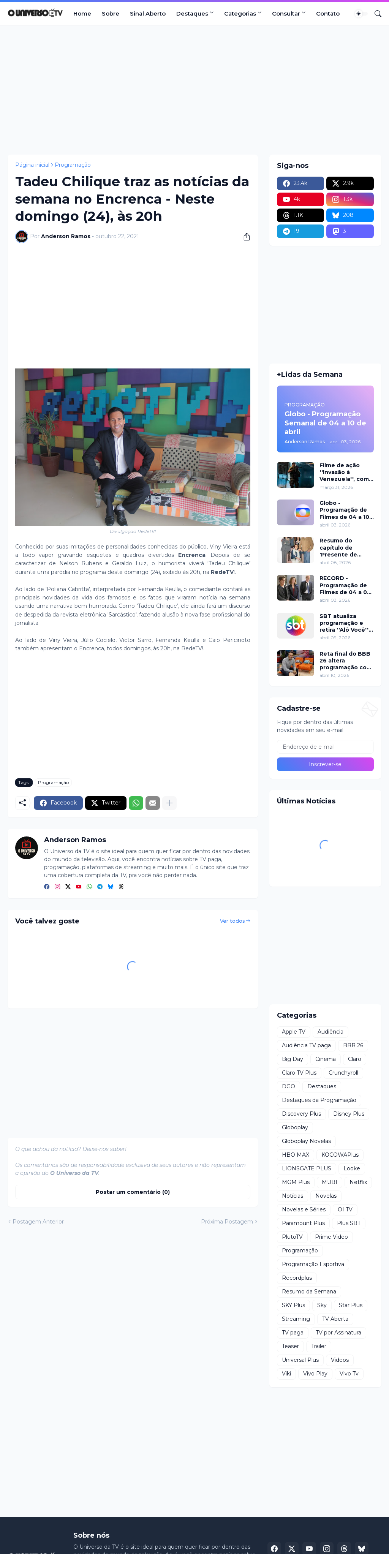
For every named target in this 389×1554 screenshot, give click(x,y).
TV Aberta (335, 1318)
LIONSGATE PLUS (306, 1168)
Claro (354, 1059)
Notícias (292, 1195)
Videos (340, 1359)
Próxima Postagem (227, 1221)
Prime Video (331, 1236)
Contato (328, 13)
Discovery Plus (301, 1113)
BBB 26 (353, 1045)
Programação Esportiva (313, 1264)
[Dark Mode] (361, 13)
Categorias (240, 13)
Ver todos (232, 921)
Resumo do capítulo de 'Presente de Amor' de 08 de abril (341, 547)
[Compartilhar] (243, 236)
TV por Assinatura (338, 1332)
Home (82, 13)
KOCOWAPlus (340, 1154)
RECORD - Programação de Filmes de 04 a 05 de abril (344, 585)
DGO (288, 1086)
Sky (322, 1305)
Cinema (325, 1059)
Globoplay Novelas (306, 1141)
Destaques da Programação (319, 1100)
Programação (73, 165)
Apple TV (293, 1031)
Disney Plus (348, 1113)
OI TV (345, 1209)
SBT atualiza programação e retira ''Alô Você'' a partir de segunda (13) (346, 623)
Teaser (290, 1346)
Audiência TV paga (306, 1045)
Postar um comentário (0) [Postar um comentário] (133, 1192)
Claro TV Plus (299, 1072)
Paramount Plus (303, 1223)
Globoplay (295, 1127)
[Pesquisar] (374, 13)
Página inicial (32, 165)
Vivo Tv (349, 1373)
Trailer (318, 1346)
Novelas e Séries (304, 1209)
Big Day (292, 1059)
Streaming (296, 1318)
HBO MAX (295, 1154)
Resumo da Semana (309, 1291)
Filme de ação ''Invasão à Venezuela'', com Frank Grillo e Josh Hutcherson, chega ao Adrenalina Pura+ (345, 472)
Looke (351, 1168)
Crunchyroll (343, 1072)
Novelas (326, 1195)
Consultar (286, 13)
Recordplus (297, 1277)
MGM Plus (296, 1182)
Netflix (358, 1182)
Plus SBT (349, 1223)
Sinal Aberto (148, 13)
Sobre (110, 13)
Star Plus (350, 1305)
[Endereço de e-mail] (325, 747)
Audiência (330, 1031)
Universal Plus (300, 1359)
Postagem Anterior (38, 1221)
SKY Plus (293, 1305)
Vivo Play (315, 1373)
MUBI (329, 1182)
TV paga (293, 1332)
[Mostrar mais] (169, 803)
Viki (286, 1373)
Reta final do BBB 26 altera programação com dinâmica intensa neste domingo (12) (345, 660)
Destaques (192, 13)
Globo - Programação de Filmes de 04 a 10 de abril (344, 510)
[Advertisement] (194, 90)
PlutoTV (292, 1236)
